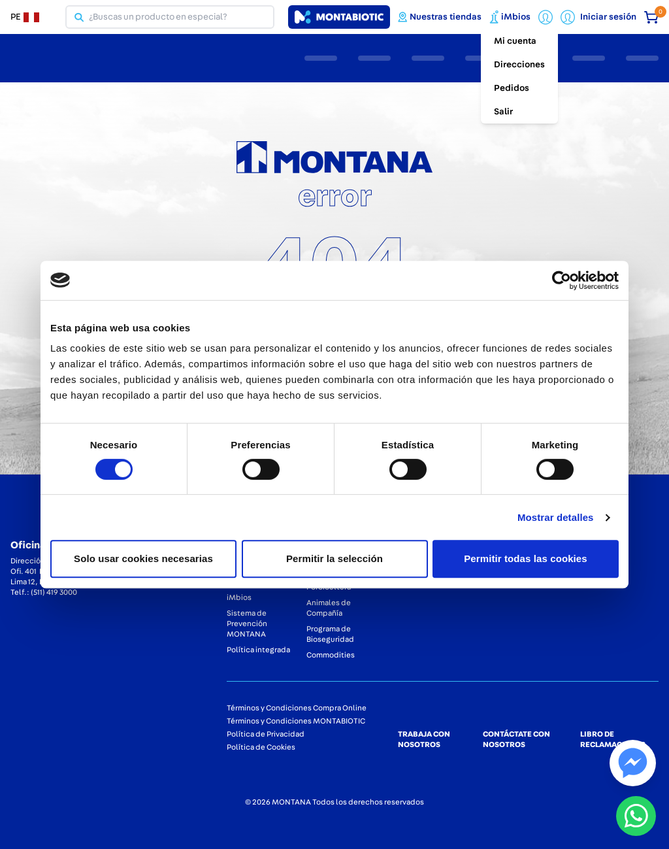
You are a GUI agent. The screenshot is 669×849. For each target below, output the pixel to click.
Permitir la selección (334, 558)
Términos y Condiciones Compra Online (297, 708)
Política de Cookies (261, 747)
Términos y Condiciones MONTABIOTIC (296, 721)
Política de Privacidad (265, 734)
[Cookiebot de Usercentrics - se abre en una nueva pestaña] (561, 280)
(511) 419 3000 (54, 592)
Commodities (330, 655)
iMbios (239, 597)
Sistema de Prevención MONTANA (247, 623)
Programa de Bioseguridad (330, 634)
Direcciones (519, 64)
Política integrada (258, 650)
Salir (503, 111)
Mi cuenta (515, 41)
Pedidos (511, 88)
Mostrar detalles (555, 517)
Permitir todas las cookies (525, 558)
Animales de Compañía (328, 608)
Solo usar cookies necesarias (143, 558)
